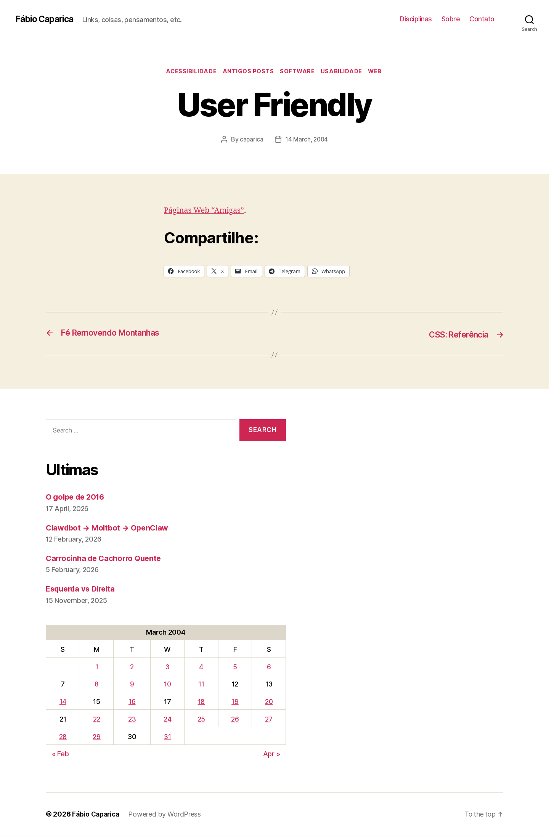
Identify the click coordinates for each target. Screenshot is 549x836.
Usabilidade (343, 72)
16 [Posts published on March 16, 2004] (131, 702)
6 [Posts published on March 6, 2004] (268, 667)
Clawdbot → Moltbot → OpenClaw (110, 528)
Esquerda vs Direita (83, 589)
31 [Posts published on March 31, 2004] (166, 737)
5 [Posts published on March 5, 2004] (234, 667)
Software (297, 72)
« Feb (60, 754)
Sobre (450, 19)
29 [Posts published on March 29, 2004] (96, 737)
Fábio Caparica (46, 19)
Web (379, 72)
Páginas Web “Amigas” (206, 211)
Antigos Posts (247, 72)
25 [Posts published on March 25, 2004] (200, 719)
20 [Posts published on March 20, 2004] (268, 702)
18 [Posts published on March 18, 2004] (200, 702)
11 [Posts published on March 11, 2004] (200, 684)
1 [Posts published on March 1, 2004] (96, 667)
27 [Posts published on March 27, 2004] (268, 719)
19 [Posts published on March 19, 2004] (233, 702)
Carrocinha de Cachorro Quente (106, 558)
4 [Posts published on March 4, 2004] (200, 667)
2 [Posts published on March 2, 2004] (131, 667)
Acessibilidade (188, 72)
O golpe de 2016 (77, 497)
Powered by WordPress (167, 814)
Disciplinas (416, 19)
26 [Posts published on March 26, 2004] (234, 719)
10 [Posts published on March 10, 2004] (166, 684)
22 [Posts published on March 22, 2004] (96, 719)
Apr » (271, 754)
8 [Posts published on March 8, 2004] (96, 684)
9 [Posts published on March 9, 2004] (131, 684)
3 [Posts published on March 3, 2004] (167, 667)
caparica (251, 140)
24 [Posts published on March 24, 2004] (166, 719)
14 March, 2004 (306, 140)
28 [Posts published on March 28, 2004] (62, 737)
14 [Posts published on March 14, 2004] (62, 702)
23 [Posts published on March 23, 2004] (131, 719)
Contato (481, 19)
